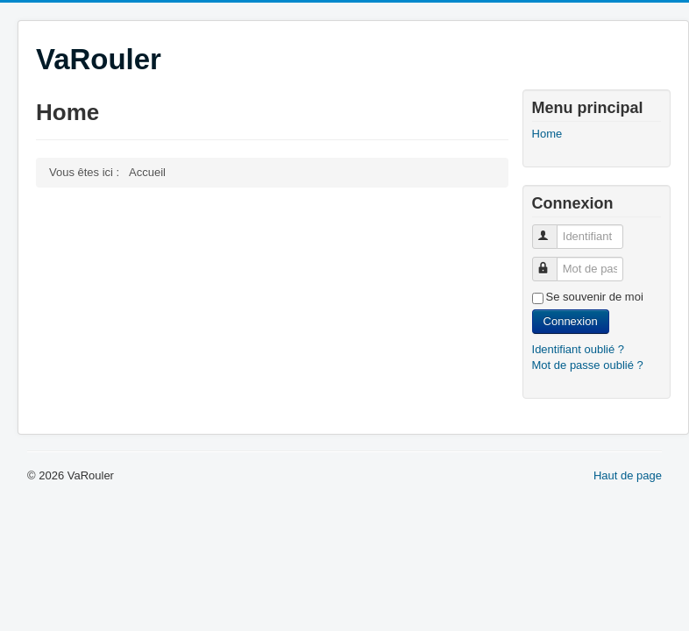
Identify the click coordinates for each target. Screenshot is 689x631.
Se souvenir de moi (594, 296)
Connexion (570, 321)
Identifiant (552, 229)
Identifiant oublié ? (578, 349)
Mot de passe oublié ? (587, 365)
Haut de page (627, 475)
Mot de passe (552, 261)
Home (547, 133)
